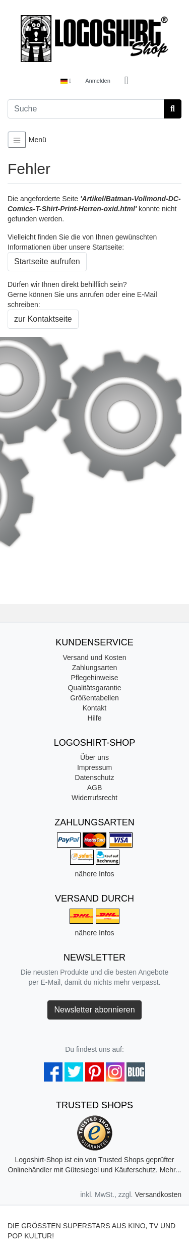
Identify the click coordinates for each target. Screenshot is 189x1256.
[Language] (65, 81)
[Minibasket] (126, 81)
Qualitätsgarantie (94, 688)
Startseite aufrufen (47, 261)
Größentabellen (94, 698)
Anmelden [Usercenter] (97, 81)
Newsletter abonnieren (94, 1009)
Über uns (94, 757)
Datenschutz (94, 777)
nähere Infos (94, 874)
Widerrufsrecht (94, 798)
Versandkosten (158, 1194)
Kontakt (94, 708)
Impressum (94, 767)
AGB (94, 788)
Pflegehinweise (94, 678)
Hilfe (94, 718)
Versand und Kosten (94, 657)
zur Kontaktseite (43, 319)
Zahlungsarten (94, 668)
